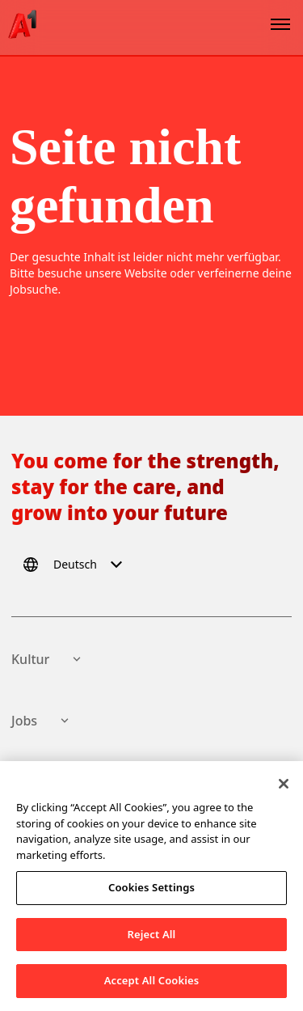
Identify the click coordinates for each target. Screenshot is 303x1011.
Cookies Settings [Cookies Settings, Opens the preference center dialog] (151, 890)
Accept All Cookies (152, 983)
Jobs (42, 721)
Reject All (152, 936)
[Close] (283, 787)
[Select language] (75, 564)
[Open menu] (280, 24)
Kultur (48, 659)
